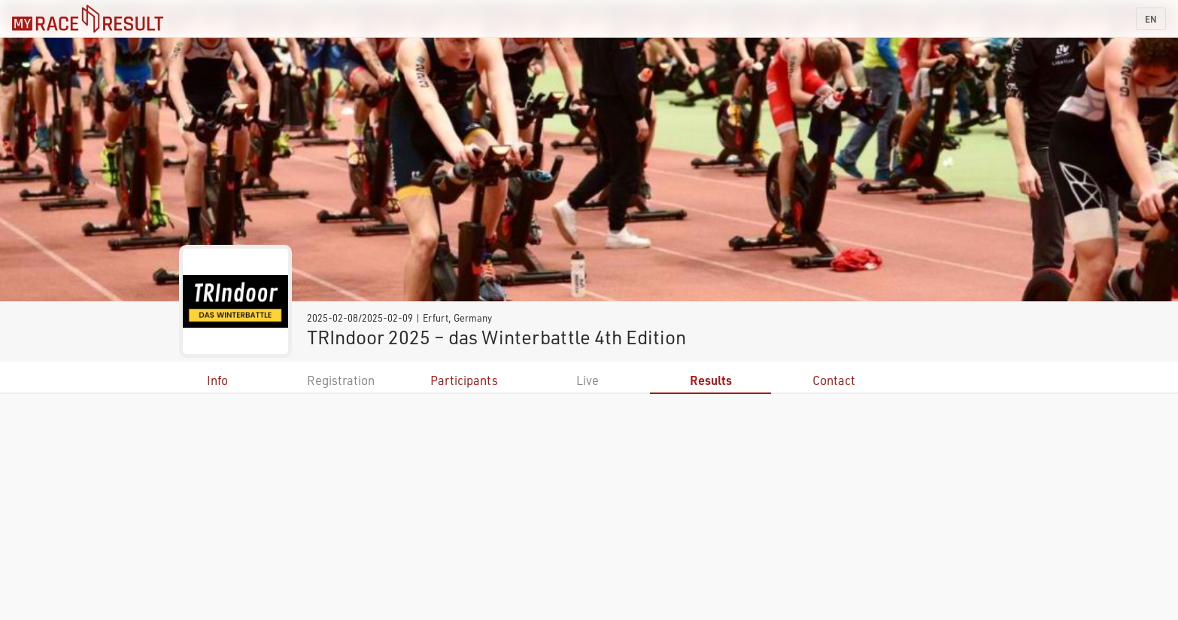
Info (217, 380)
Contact (833, 380)
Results (711, 380)
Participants (464, 380)
